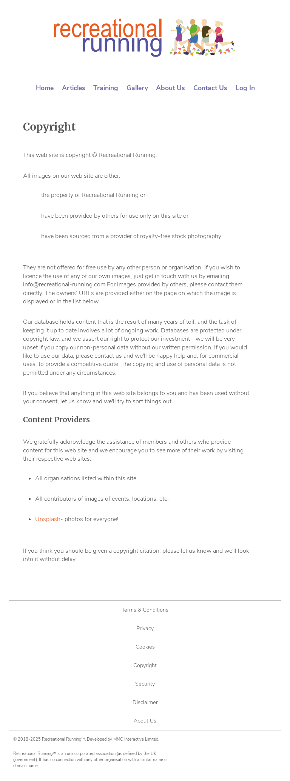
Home (45, 87)
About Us (170, 87)
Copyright (145, 665)
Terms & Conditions (145, 609)
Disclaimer (145, 702)
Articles (73, 87)
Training (105, 87)
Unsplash (47, 519)
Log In (245, 87)
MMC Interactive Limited (135, 739)
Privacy (145, 628)
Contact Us (210, 87)
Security (145, 683)
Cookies (145, 646)
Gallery (137, 87)
